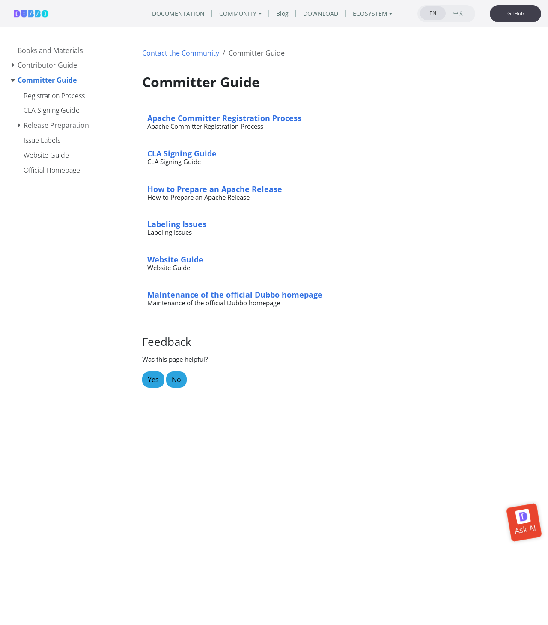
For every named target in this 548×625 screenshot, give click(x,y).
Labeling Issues (176, 223)
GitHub (515, 13)
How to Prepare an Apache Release (214, 188)
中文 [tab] (458, 13)
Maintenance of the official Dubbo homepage (234, 294)
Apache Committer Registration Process (224, 117)
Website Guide (175, 259)
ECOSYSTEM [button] (370, 13)
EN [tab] (432, 13)
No (176, 379)
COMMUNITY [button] (237, 13)
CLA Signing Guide (182, 153)
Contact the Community (180, 53)
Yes (153, 379)
